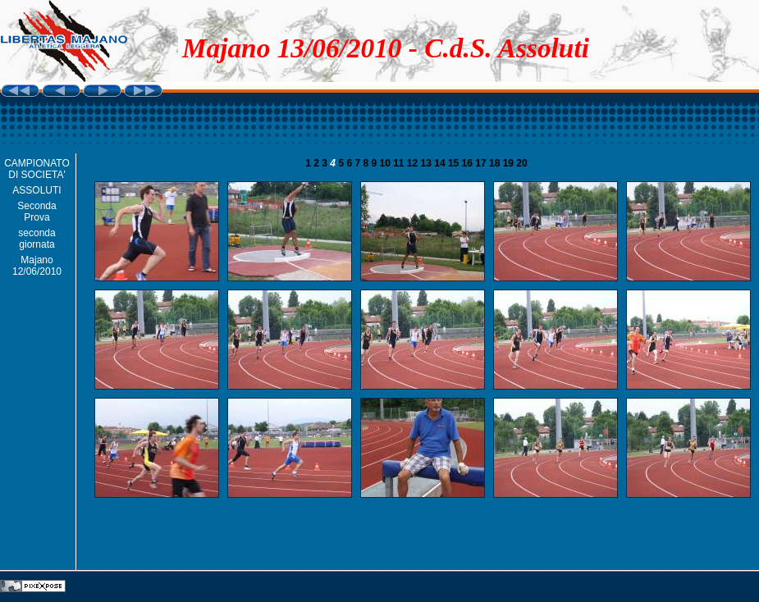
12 (414, 163)
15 (455, 163)
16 (469, 163)
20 (521, 163)
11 (400, 163)
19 (510, 163)
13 (428, 163)
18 (496, 163)
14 (441, 163)
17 (482, 163)
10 (386, 163)
